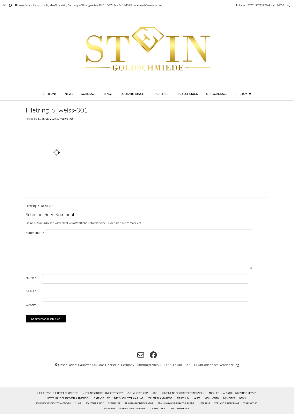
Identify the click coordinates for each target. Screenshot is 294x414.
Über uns (50, 93)
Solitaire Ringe (132, 93)
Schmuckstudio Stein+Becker (53, 403)
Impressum (182, 398)
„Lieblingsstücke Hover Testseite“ (103, 393)
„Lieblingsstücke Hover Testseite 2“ (57, 393)
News (69, 93)
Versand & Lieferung (226, 403)
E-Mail (31, 291)
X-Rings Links (157, 408)
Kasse (197, 398)
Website (31, 305)
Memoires (229, 398)
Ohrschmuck (216, 93)
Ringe (108, 93)
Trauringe (160, 93)
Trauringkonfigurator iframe (176, 403)
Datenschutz (102, 398)
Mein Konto (212, 398)
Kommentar (35, 233)
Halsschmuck (187, 93)
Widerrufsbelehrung (132, 408)
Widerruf (109, 408)
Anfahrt (214, 393)
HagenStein (66, 118)
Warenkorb (250, 403)
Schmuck (88, 93)
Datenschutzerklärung (128, 398)
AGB (155, 393)
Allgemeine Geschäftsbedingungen (183, 393)
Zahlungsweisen (179, 408)
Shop (78, 403)
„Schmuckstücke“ (137, 393)
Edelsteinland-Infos (159, 398)
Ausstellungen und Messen (240, 393)
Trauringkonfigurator (139, 403)
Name (31, 278)
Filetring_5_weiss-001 (40, 206)
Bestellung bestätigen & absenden (68, 398)
